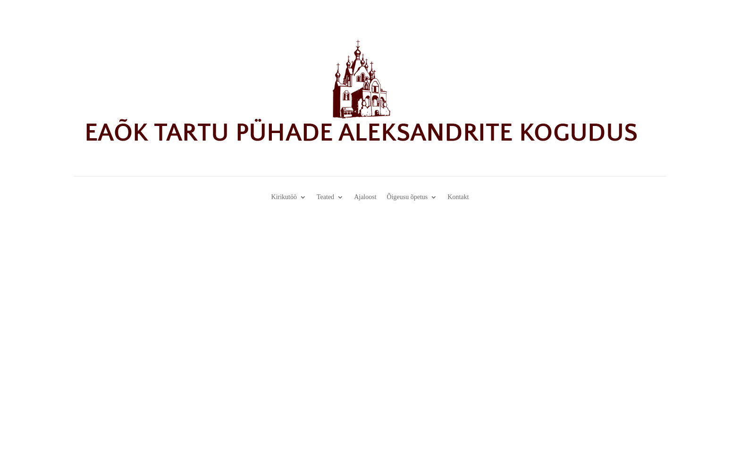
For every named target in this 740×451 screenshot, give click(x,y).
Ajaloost (365, 197)
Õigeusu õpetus (407, 197)
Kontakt (458, 197)
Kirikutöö (284, 197)
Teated (325, 197)
